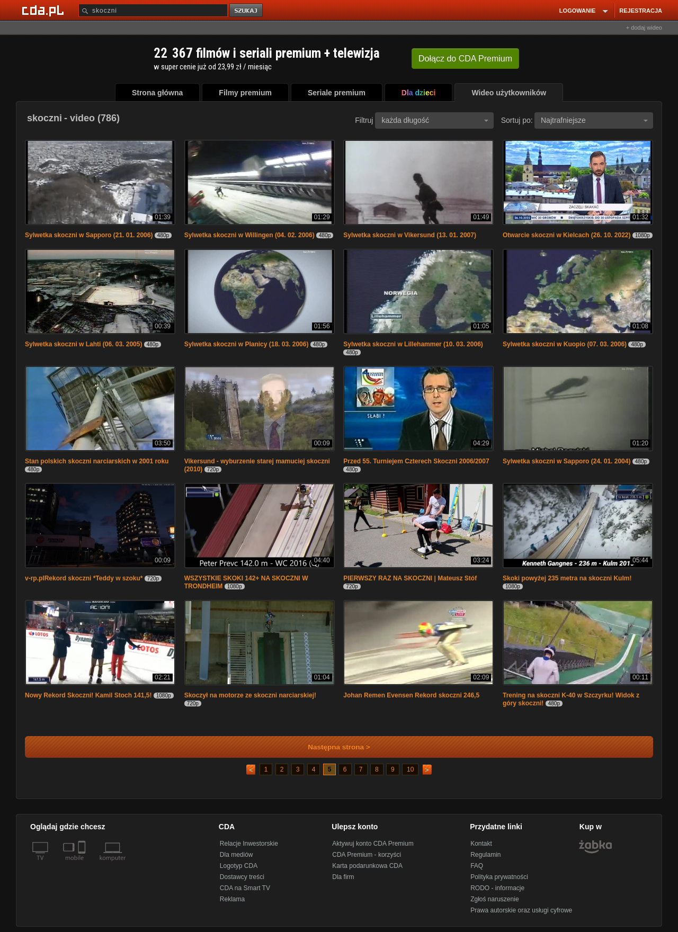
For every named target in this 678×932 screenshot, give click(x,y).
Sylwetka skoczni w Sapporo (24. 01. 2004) (566, 461)
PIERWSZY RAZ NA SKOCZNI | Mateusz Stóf (410, 578)
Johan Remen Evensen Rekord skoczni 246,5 (411, 695)
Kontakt (481, 843)
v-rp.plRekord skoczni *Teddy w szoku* (84, 578)
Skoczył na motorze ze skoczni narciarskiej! (250, 695)
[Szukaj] (153, 10)
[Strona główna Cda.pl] (44, 10)
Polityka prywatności (499, 877)
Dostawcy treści (242, 877)
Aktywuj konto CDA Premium (372, 843)
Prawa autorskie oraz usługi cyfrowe (521, 910)
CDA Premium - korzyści (366, 854)
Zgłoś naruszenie (494, 899)
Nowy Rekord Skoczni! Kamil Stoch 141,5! (88, 695)
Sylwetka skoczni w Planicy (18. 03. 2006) (246, 344)
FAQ (476, 866)
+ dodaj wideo (644, 27)
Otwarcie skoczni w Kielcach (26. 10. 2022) (566, 235)
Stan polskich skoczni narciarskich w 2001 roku (96, 461)
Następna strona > (332, 747)
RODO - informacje (497, 888)
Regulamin (485, 854)
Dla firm (343, 877)
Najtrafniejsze (594, 120)
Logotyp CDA (238, 866)
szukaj (246, 11)
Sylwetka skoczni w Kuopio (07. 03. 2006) (565, 344)
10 (410, 769)
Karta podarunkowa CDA (367, 866)
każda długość (434, 120)
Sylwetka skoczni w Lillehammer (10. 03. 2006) (413, 344)
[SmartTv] (83, 864)
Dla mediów (236, 854)
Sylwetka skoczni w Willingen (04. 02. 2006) (249, 235)
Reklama (232, 899)
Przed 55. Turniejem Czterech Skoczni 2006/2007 (416, 461)
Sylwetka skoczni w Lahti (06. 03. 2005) (83, 344)
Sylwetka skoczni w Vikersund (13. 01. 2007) (409, 235)
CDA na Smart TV (245, 888)
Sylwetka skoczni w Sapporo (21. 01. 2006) (89, 235)
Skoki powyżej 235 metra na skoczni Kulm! (567, 578)
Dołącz (465, 58)
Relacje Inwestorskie (249, 843)
